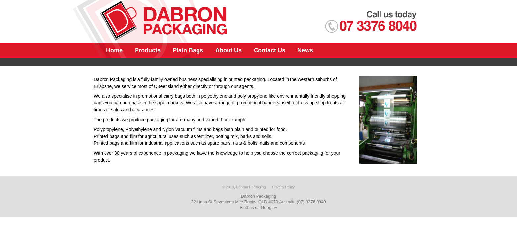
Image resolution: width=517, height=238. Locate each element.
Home (114, 50)
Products (148, 50)
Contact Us (269, 50)
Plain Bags (188, 50)
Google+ (269, 207)
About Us (228, 50)
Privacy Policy (283, 187)
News (305, 50)
